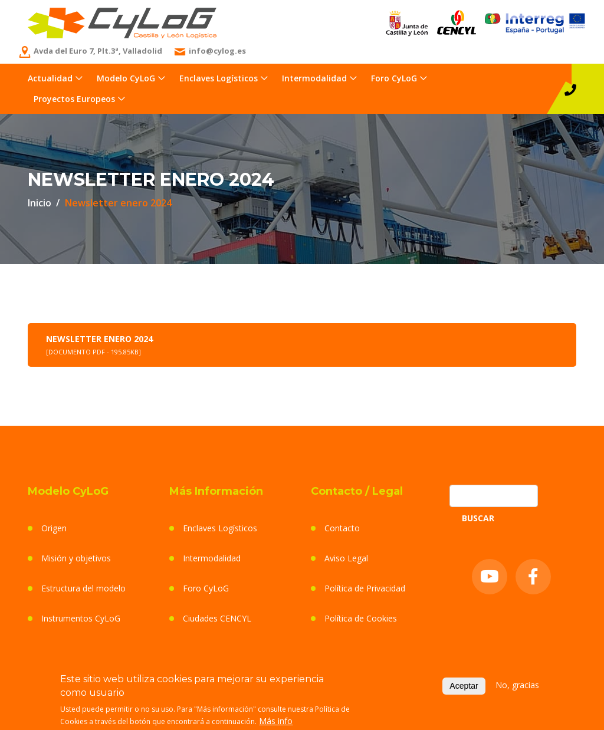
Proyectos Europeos (74, 98)
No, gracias (517, 686)
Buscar (478, 518)
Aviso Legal (346, 558)
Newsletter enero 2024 (99, 344)
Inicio (39, 202)
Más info (276, 722)
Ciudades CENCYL (217, 618)
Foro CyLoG (394, 78)
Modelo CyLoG (126, 78)
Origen (54, 528)
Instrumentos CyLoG (80, 618)
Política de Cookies (360, 618)
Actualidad (50, 78)
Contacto (342, 528)
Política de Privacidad (364, 588)
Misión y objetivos (76, 558)
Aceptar (463, 687)
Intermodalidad (314, 78)
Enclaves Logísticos (218, 78)
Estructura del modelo (83, 588)
